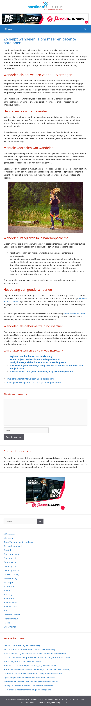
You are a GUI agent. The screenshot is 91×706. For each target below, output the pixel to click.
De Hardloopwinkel (13, 546)
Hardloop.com (10, 566)
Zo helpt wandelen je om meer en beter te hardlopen (29, 685)
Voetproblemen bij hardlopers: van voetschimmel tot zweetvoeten (35, 653)
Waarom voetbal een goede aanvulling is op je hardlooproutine (41, 371)
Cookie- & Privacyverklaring (48, 702)
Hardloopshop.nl (11, 570)
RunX (6, 610)
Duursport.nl (10, 558)
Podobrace (9, 586)
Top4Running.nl (11, 618)
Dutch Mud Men (11, 554)
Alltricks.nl (8, 538)
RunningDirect (10, 606)
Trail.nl (7, 622)
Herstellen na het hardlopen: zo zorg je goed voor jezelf (30, 665)
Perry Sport (9, 582)
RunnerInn (9, 598)
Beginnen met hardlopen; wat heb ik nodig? (31, 356)
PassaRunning (10, 578)
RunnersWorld (10, 602)
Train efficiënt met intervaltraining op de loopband (30, 378)
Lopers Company (12, 574)
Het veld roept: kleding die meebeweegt (22, 645)
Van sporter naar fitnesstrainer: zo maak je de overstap (29, 649)
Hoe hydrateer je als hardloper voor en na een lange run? (38, 362)
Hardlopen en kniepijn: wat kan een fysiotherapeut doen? (34, 382)
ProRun (7, 590)
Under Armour (10, 626)
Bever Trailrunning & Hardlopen (19, 542)
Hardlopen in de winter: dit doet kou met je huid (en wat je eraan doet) (37, 669)
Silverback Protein (12, 614)
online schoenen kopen (74, 313)
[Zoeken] (40, 521)
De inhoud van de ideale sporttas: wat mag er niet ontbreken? (33, 673)
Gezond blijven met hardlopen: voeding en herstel (34, 359)
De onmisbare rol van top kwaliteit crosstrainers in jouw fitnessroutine (37, 657)
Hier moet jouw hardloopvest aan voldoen (23, 661)
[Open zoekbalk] (85, 29)
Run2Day (8, 594)
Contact (65, 702)
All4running (9, 534)
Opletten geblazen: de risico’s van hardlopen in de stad (29, 677)
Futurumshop (10, 562)
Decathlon (8, 550)
